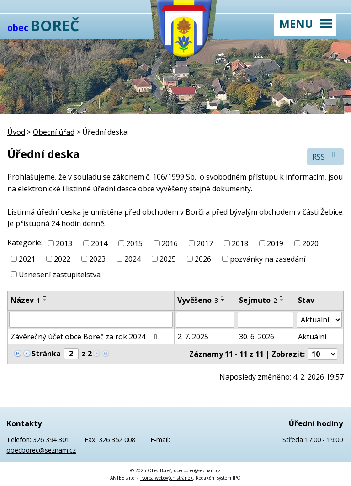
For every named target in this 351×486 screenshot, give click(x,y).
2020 (310, 243)
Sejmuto (258, 300)
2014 (99, 243)
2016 (169, 243)
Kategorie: (25, 243)
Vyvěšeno (197, 300)
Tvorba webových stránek (166, 478)
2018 (240, 243)
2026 (203, 259)
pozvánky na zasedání (267, 259)
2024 (132, 259)
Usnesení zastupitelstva (60, 274)
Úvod (16, 132)
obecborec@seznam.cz (41, 450)
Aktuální (312, 337)
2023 (97, 259)
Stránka (46, 354)
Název (25, 300)
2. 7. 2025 (192, 337)
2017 (205, 243)
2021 (27, 259)
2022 (62, 259)
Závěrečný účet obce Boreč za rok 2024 (85, 337)
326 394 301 (51, 439)
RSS (325, 156)
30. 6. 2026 (256, 337)
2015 (134, 243)
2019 (275, 243)
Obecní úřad (53, 132)
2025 (168, 259)
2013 (64, 243)
